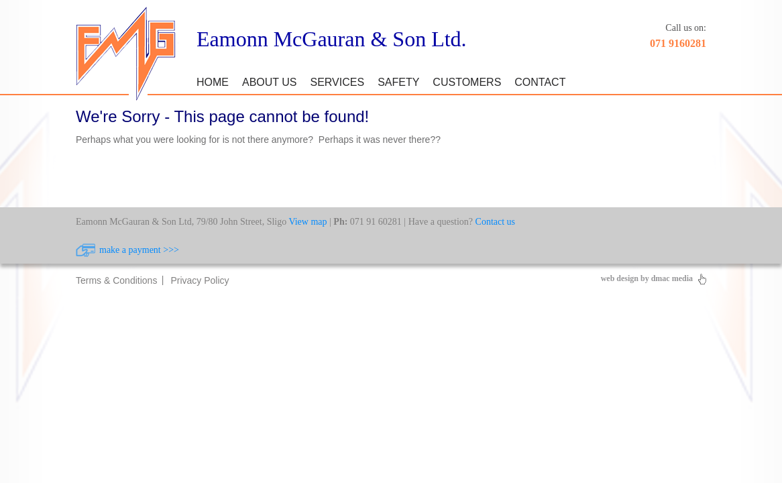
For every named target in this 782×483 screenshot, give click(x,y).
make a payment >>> (139, 250)
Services (338, 82)
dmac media (672, 278)
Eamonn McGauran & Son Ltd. (332, 39)
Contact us (496, 222)
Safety (398, 82)
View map (307, 222)
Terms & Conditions (116, 280)
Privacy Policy (199, 280)
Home (213, 82)
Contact (539, 82)
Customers (467, 82)
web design (619, 278)
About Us (269, 82)
